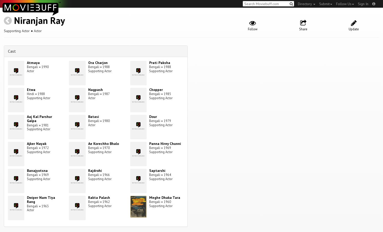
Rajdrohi (95, 170)
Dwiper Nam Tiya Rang (41, 199)
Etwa (31, 89)
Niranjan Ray (39, 20)
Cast (12, 51)
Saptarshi (157, 170)
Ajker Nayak (36, 143)
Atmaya (33, 62)
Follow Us (345, 4)
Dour (153, 116)
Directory (306, 4)
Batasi (93, 116)
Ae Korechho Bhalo (103, 143)
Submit (325, 4)
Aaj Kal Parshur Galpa (39, 118)
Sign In (363, 4)
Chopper (156, 89)
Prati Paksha (159, 62)
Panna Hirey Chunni (165, 143)
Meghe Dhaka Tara (164, 197)
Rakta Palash (99, 197)
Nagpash (95, 89)
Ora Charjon (98, 62)
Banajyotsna (37, 170)
